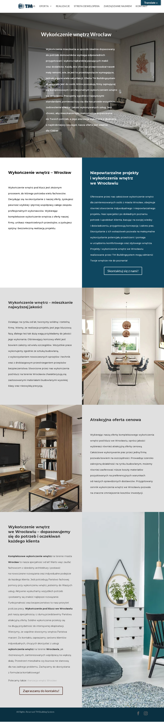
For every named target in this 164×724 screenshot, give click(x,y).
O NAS (31, 6)
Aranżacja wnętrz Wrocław (42, 680)
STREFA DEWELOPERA (87, 6)
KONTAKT (142, 6)
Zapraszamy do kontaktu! (41, 691)
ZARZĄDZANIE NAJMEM (118, 6)
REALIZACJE (63, 6)
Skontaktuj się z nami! (123, 271)
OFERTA (44, 6)
